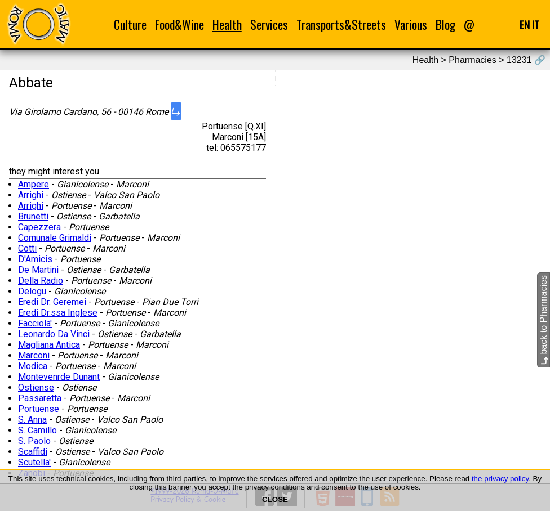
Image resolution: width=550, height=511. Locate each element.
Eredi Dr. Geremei (52, 302)
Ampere (33, 184)
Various (410, 24)
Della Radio (40, 280)
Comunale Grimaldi (54, 237)
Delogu (32, 291)
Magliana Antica (49, 344)
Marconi (34, 355)
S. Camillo (37, 430)
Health (227, 24)
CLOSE (275, 499)
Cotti (27, 248)
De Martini (38, 270)
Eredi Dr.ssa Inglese (57, 312)
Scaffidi (32, 451)
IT (535, 24)
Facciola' (35, 323)
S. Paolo (34, 441)
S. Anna (32, 419)
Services (269, 24)
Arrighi (30, 195)
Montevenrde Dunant (59, 376)
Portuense (38, 409)
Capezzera (39, 227)
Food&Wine (179, 24)
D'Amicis (35, 259)
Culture (130, 24)
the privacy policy (500, 478)
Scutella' (34, 462)
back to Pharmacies (543, 320)
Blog (445, 24)
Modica (32, 366)
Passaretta (39, 398)
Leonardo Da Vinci (54, 334)
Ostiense (36, 387)
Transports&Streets (341, 24)
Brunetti (33, 216)
